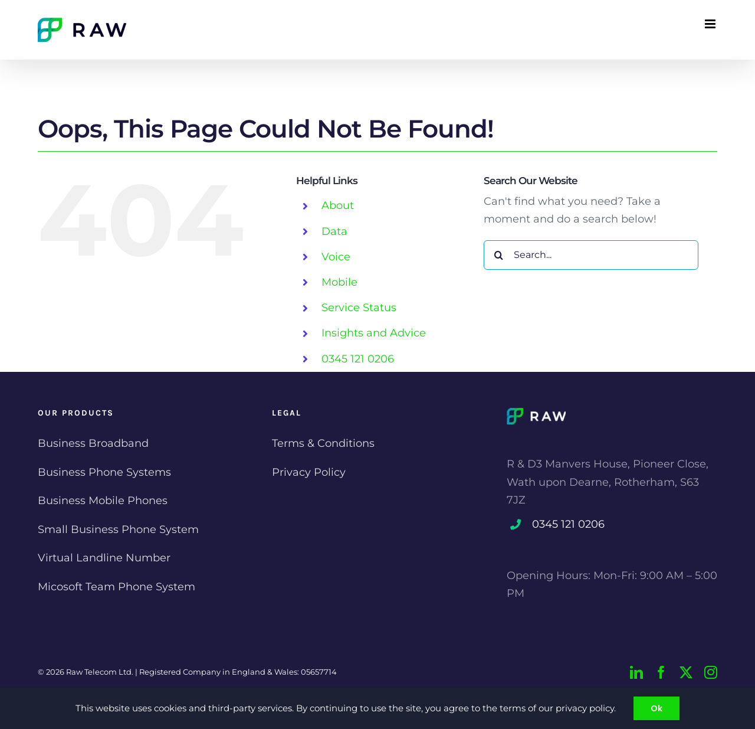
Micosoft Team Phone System (116, 586)
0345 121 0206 (357, 358)
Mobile (339, 282)
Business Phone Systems (104, 472)
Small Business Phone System (118, 529)
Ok (656, 708)
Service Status (358, 307)
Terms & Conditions (323, 443)
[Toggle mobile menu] (711, 24)
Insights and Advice (373, 332)
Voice (335, 256)
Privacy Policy (309, 472)
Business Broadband (93, 443)
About (337, 205)
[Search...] (591, 255)
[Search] (498, 255)
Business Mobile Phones (103, 500)
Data (334, 231)
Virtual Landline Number (104, 557)
